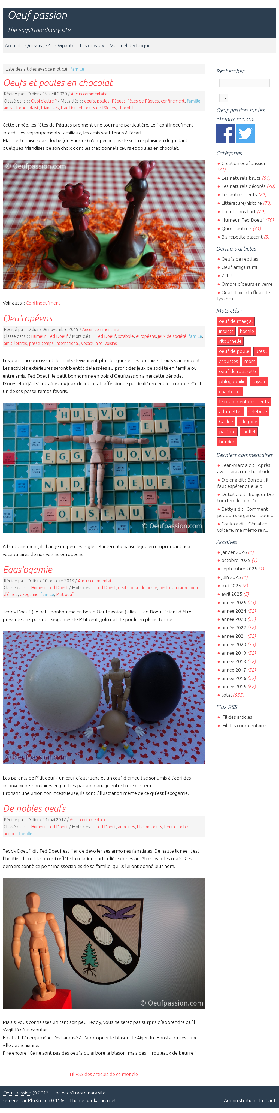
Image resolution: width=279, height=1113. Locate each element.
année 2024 (234, 610)
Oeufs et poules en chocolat (58, 82)
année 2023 (234, 619)
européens (146, 336)
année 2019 (234, 652)
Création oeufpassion (244, 163)
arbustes (228, 361)
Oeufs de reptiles (240, 258)
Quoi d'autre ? (44, 100)
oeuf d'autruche (174, 587)
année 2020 (234, 644)
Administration (239, 1100)
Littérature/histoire (242, 203)
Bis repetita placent (242, 236)
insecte (226, 331)
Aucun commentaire (89, 93)
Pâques (119, 100)
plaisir (34, 107)
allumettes (230, 411)
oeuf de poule (144, 587)
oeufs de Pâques (100, 107)
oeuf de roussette (238, 371)
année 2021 (234, 636)
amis (8, 107)
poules (103, 100)
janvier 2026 (234, 552)
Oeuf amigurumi (239, 267)
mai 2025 (231, 585)
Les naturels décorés (244, 186)
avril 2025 (232, 594)
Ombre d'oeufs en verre (247, 284)
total (227, 694)
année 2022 (234, 627)
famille (193, 100)
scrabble (126, 336)
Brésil (261, 351)
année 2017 (234, 669)
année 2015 (234, 686)
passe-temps (41, 343)
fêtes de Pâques (143, 100)
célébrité (257, 411)
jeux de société (172, 336)
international (67, 343)
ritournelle (230, 341)
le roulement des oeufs (244, 401)
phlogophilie (232, 381)
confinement (173, 100)
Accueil (12, 45)
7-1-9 (227, 275)
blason (143, 826)
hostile (247, 331)
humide (227, 441)
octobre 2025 (236, 560)
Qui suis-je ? (37, 45)
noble (184, 826)
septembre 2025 (239, 568)
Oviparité (64, 45)
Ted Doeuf (106, 336)
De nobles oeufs (34, 808)
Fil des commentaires (245, 725)
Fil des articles (237, 717)
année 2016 (234, 678)
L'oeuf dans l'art (239, 211)
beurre (170, 826)
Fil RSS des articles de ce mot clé (104, 1074)
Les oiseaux (92, 45)
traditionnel (71, 107)
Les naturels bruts (241, 178)
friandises (50, 107)
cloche (20, 107)
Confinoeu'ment (43, 302)
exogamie (29, 594)
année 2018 (234, 661)
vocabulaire (91, 343)
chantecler (230, 391)
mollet (249, 431)
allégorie (248, 421)
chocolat (126, 107)
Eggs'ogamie (27, 569)
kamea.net (105, 1100)
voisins (111, 343)
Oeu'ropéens (27, 318)
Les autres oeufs (239, 194)
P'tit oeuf (65, 594)
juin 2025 (231, 577)
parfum (227, 431)
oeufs (89, 100)
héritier (10, 833)
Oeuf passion (37, 15)
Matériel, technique (130, 45)
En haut (267, 1100)
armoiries (126, 826)
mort (249, 361)
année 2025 (234, 602)
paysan (258, 381)
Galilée (226, 421)
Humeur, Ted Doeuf (49, 336)
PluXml (36, 1100)
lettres (20, 343)
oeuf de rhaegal (236, 321)
